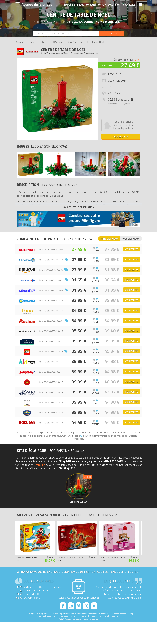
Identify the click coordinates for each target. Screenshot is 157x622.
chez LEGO (121, 100)
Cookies (102, 572)
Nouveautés (110, 5)
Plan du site (118, 572)
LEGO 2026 (127, 5)
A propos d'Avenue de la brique (38, 572)
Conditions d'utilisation (78, 572)
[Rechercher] (111, 33)
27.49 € (130, 65)
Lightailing (39, 465)
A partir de (106, 65)
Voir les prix (120, 136)
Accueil (19, 42)
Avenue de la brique (33, 4)
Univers (69, 5)
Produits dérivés (88, 5)
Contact (134, 572)
